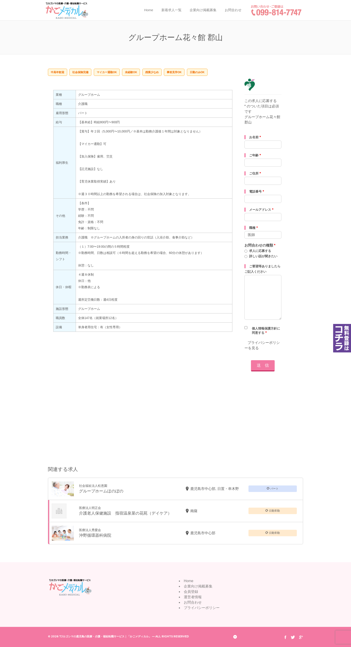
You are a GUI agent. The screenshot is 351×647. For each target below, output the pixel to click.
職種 (253, 228)
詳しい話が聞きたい (263, 256)
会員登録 (191, 592)
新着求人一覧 (171, 10)
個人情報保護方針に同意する (266, 330)
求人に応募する (260, 251)
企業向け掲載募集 (203, 10)
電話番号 (256, 191)
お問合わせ (233, 10)
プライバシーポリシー (202, 608)
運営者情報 (193, 597)
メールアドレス (261, 210)
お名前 (255, 137)
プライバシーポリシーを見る (262, 345)
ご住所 (255, 173)
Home (148, 10)
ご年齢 (255, 155)
